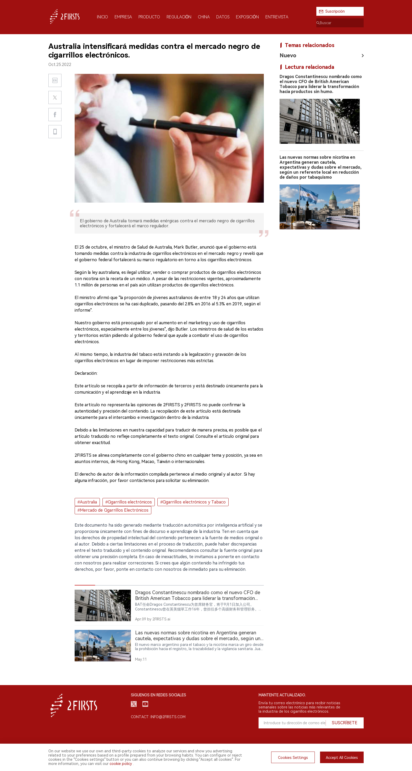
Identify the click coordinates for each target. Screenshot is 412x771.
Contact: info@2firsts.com (158, 717)
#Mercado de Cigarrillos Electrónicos (113, 510)
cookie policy (121, 764)
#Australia (87, 502)
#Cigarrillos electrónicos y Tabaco (193, 502)
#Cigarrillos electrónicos (128, 502)
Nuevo (288, 55)
